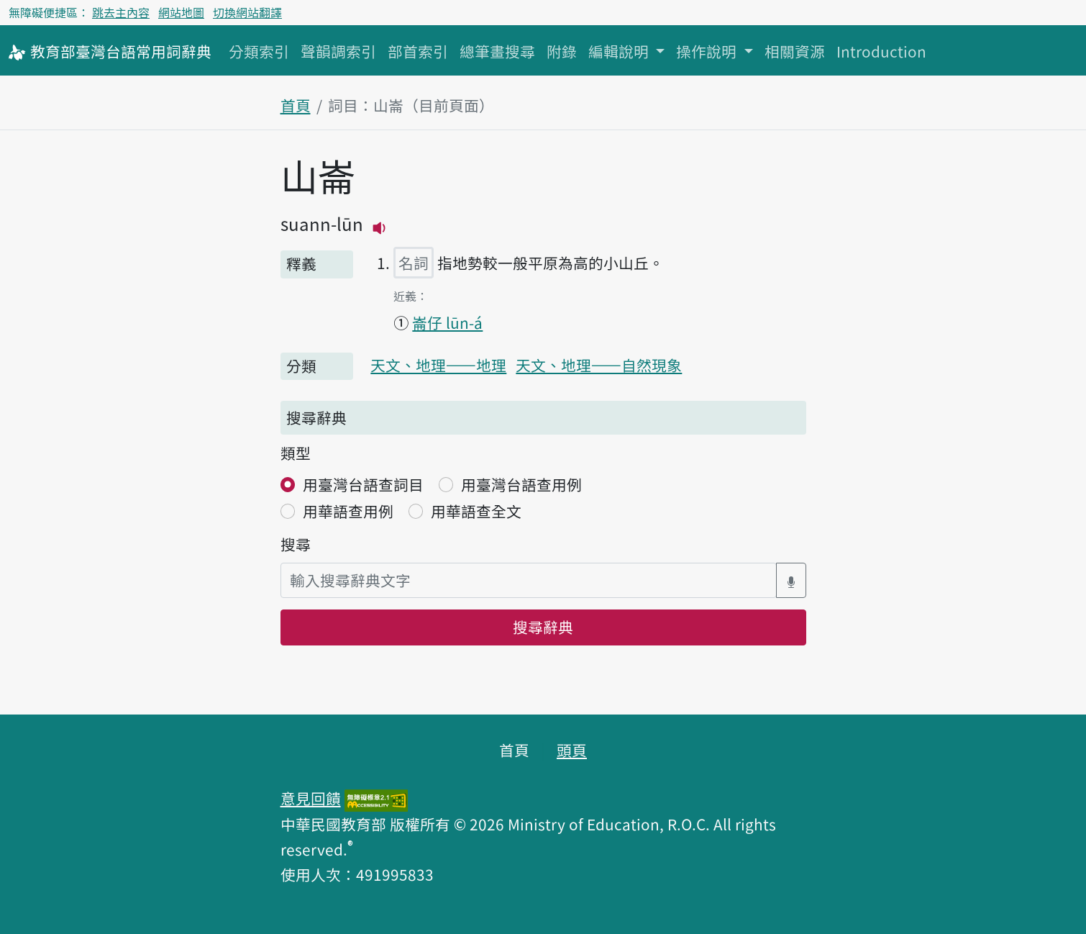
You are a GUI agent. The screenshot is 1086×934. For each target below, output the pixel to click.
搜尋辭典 (543, 627)
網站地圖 (181, 12)
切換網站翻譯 (247, 12)
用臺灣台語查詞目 (363, 484)
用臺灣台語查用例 (521, 484)
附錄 (562, 51)
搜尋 (295, 544)
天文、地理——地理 (438, 365)
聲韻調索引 (338, 51)
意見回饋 (310, 798)
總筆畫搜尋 (497, 51)
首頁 (295, 105)
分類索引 (259, 51)
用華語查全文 (476, 511)
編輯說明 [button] (620, 51)
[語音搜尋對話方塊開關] (791, 580)
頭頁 (572, 750)
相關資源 (795, 51)
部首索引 (418, 51)
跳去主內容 (121, 12)
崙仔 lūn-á (447, 322)
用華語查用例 (348, 511)
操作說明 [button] (708, 51)
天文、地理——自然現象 (599, 365)
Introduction (881, 51)
